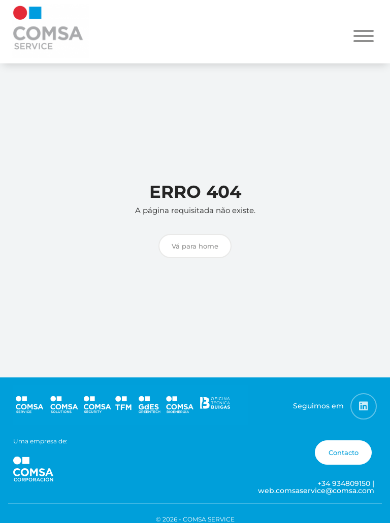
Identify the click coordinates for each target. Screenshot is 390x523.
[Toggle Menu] (363, 36)
